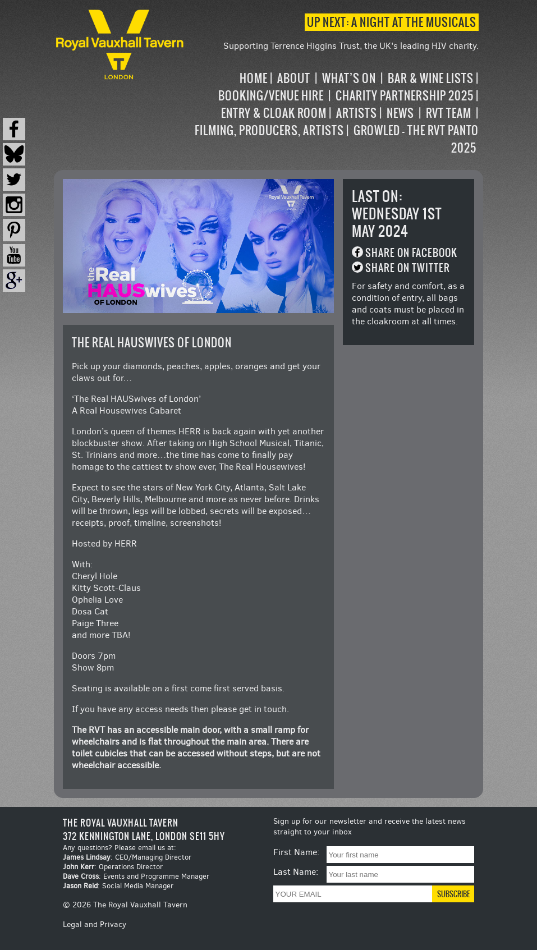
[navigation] (332, 113)
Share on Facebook (411, 252)
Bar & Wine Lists (431, 78)
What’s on (349, 78)
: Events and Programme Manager (136, 876)
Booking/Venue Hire (271, 95)
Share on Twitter (407, 268)
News (400, 113)
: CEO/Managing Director (127, 857)
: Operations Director (113, 866)
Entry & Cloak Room (274, 113)
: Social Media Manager (118, 886)
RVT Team (448, 113)
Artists (356, 113)
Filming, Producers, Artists (269, 130)
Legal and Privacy (94, 924)
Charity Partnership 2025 (405, 95)
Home (254, 78)
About (293, 78)
